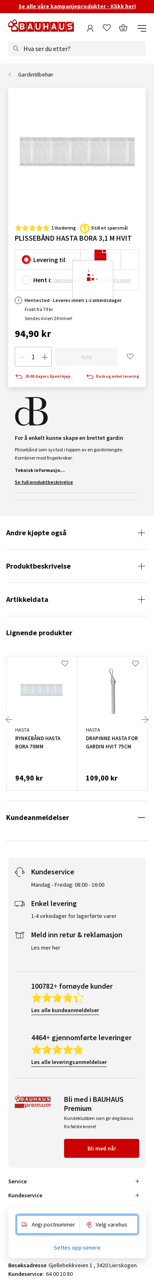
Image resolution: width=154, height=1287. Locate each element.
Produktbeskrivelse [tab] (38, 566)
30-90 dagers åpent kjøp (43, 377)
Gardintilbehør (35, 74)
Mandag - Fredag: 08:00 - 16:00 (67, 884)
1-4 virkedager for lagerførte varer (74, 916)
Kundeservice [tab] (25, 1195)
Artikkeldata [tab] (27, 599)
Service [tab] (17, 1181)
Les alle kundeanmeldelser (65, 1010)
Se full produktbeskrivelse (44, 482)
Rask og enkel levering (112, 377)
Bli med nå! (101, 1148)
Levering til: (50, 260)
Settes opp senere (77, 1247)
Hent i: (42, 280)
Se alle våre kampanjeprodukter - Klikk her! (77, 6)
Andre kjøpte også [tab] (36, 532)
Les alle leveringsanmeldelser (69, 1062)
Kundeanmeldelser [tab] (37, 817)
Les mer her (45, 947)
